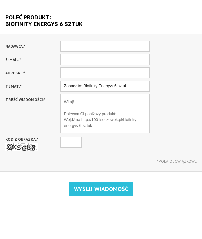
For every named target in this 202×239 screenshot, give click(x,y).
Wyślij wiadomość (101, 189)
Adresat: (15, 72)
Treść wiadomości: (25, 99)
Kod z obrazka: (21, 144)
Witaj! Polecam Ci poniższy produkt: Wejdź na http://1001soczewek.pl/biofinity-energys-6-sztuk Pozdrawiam (105, 113)
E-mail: (13, 59)
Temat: (13, 86)
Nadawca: (15, 46)
